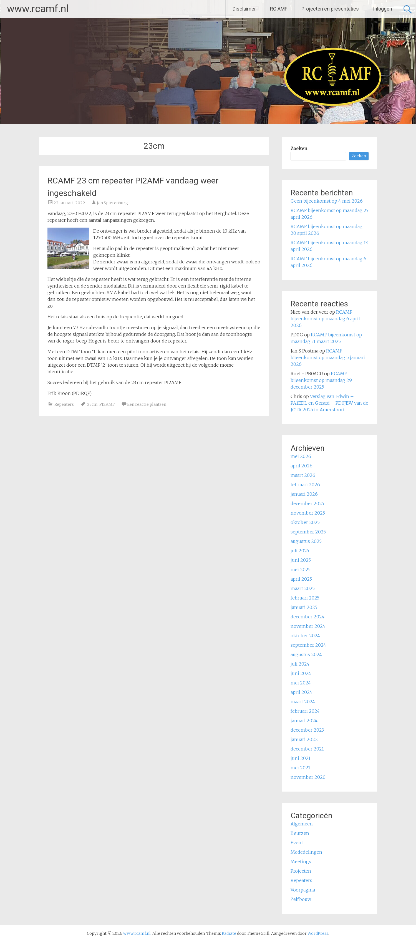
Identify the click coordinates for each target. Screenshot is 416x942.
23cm (92, 404)
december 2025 (307, 503)
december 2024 (307, 616)
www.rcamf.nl (38, 9)
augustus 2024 (306, 654)
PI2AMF (107, 404)
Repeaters (64, 404)
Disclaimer (244, 9)
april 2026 (301, 466)
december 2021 (307, 749)
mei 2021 (300, 767)
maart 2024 (303, 701)
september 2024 (308, 645)
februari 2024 (305, 711)
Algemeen (302, 824)
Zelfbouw (301, 899)
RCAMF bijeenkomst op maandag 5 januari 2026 (328, 357)
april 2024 (301, 692)
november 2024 (308, 626)
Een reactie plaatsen (146, 404)
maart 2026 (303, 475)
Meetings (301, 861)
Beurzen (300, 833)
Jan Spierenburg (112, 202)
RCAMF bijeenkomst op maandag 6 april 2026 (325, 318)
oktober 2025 (305, 522)
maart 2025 (303, 588)
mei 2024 (301, 683)
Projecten (301, 871)
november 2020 (308, 777)
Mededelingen (306, 852)
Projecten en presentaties (330, 9)
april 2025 (301, 579)
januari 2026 (304, 494)
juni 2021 (301, 758)
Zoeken (299, 148)
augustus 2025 (306, 541)
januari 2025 (304, 607)
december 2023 (307, 730)
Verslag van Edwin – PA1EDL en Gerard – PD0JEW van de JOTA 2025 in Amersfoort (329, 403)
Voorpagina (303, 890)
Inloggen (382, 9)
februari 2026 (305, 484)
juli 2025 (300, 550)
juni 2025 (301, 560)
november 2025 (308, 513)
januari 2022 (304, 739)
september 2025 (308, 532)
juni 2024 (301, 673)
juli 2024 (300, 664)
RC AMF (278, 9)
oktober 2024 (305, 635)
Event (297, 842)
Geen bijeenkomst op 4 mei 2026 (327, 201)
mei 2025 (301, 569)
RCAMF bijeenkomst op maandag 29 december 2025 (321, 380)
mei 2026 (301, 456)
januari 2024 (304, 720)
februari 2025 (305, 598)
